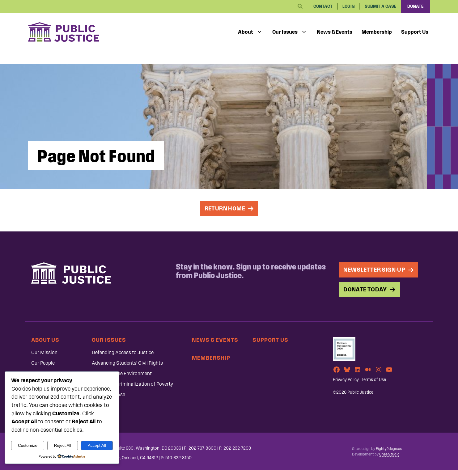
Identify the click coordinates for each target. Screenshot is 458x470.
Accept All (97, 445)
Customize (27, 445)
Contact (323, 6)
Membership (377, 32)
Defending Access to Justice (123, 352)
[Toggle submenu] (259, 32)
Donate (415, 6)
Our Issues (285, 32)
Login (348, 6)
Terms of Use (374, 379)
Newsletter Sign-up (374, 269)
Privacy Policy (346, 379)
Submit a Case (381, 6)
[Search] (300, 6)
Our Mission (44, 352)
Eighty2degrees (389, 449)
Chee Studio (389, 454)
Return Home (225, 208)
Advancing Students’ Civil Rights (127, 363)
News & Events (334, 32)
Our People (43, 363)
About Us (45, 340)
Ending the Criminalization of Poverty (132, 384)
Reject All (62, 445)
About (245, 32)
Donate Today (365, 289)
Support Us (414, 32)
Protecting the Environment (122, 373)
